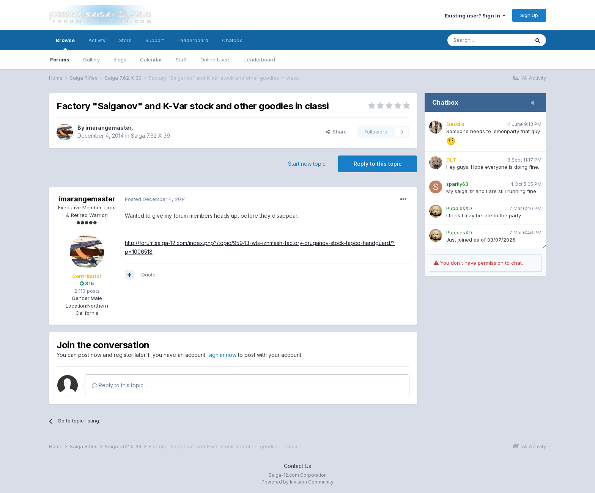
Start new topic (307, 163)
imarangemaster (108, 127)
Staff (181, 60)
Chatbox (232, 40)
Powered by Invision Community (297, 482)
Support (154, 40)
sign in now (222, 355)
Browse (65, 43)
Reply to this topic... (119, 385)
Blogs (119, 60)
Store (125, 40)
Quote (148, 275)
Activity (96, 40)
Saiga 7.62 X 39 (150, 135)
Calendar (151, 60)
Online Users (215, 60)
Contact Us (297, 466)
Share (336, 132)
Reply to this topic (377, 163)
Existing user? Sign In (475, 16)
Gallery (91, 60)
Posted (155, 199)
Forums (59, 60)
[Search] (488, 40)
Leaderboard (259, 60)
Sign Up (529, 15)
